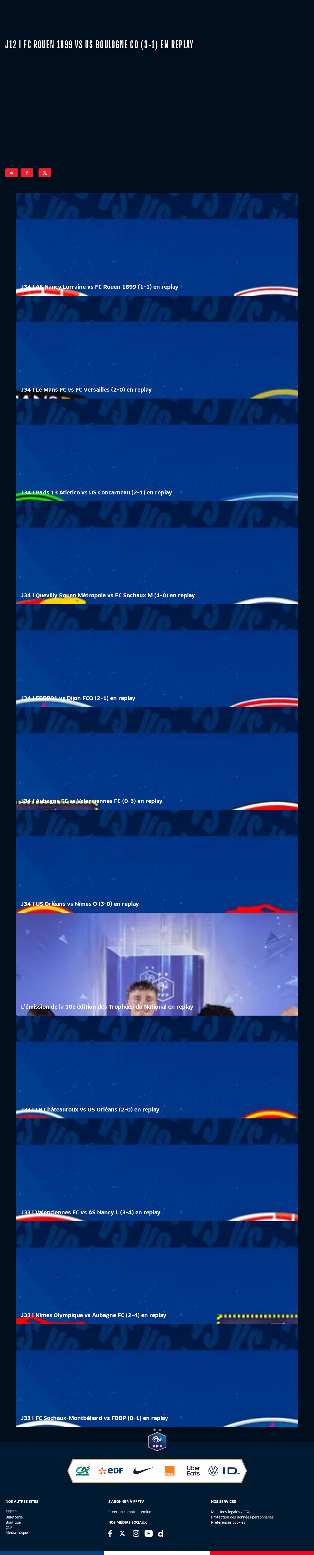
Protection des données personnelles (242, 1517)
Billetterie (14, 1517)
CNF (9, 1527)
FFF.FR (11, 1512)
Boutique (13, 1522)
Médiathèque (17, 1533)
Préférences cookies (228, 1522)
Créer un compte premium (130, 1512)
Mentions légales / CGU (230, 1512)
